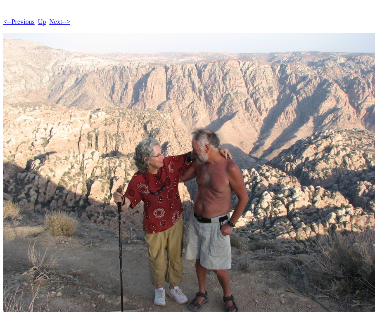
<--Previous (19, 21)
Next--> (59, 21)
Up (42, 21)
